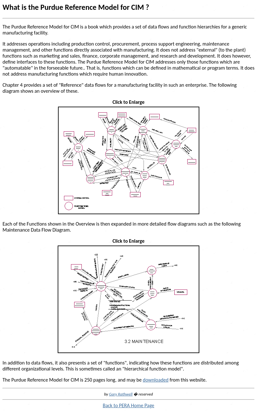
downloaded (155, 380)
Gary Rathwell (120, 394)
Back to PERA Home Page (128, 405)
